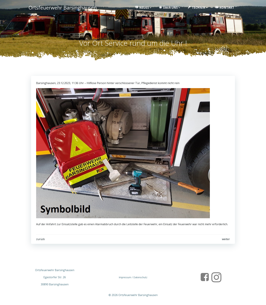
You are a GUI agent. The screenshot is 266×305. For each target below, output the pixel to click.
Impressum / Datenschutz (133, 277)
